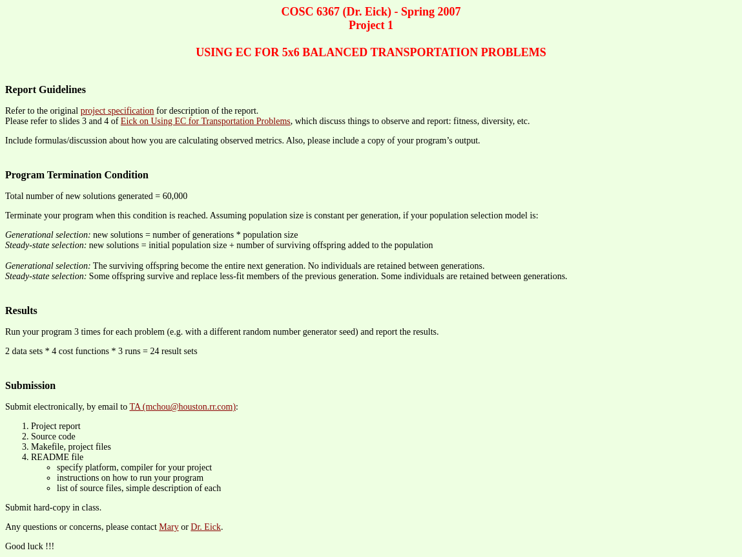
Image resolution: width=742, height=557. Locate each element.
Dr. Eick (206, 527)
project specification (117, 111)
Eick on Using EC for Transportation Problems (206, 121)
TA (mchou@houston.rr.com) (182, 407)
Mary (168, 527)
